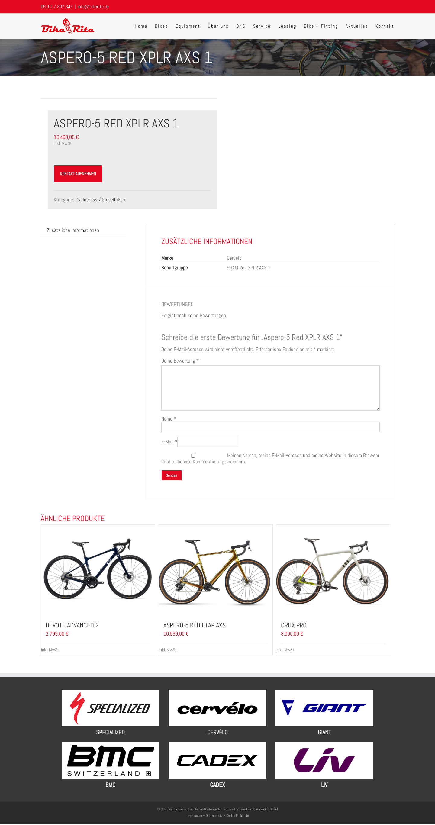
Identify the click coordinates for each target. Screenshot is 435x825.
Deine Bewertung (180, 361)
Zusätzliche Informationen (73, 230)
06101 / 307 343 (57, 6)
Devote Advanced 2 (72, 625)
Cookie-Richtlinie (237, 815)
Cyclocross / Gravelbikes (100, 199)
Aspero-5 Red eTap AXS (194, 625)
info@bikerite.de (93, 6)
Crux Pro (294, 625)
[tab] (73, 230)
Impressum (195, 815)
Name (168, 418)
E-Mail (169, 441)
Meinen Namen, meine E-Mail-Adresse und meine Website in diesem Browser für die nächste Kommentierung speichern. (270, 458)
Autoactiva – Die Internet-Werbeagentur (195, 809)
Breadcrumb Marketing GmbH (259, 809)
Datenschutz (214, 815)
